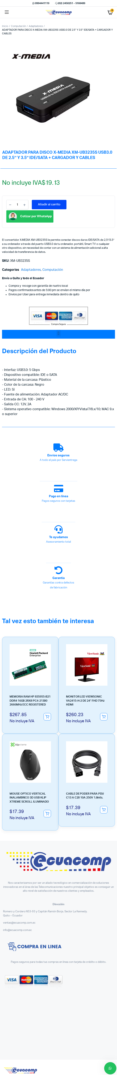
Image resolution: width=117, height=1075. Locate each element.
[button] (58, 333)
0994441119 (40, 3)
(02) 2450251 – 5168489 (69, 3)
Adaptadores (36, 26)
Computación (18, 26)
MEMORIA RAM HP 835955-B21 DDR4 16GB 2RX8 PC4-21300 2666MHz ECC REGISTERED (30, 700)
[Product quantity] (17, 204)
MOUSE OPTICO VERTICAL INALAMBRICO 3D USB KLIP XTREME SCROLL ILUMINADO (29, 797)
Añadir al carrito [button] (47, 717)
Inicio (5, 26)
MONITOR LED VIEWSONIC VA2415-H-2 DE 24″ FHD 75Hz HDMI (85, 700)
